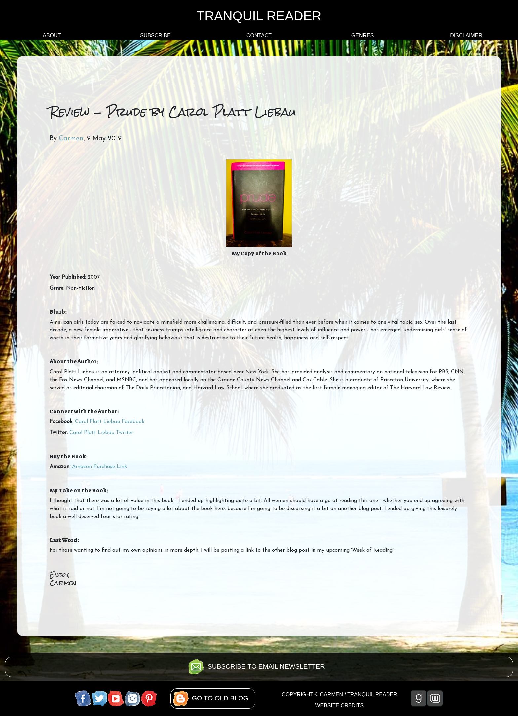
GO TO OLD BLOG (220, 698)
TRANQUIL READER (259, 16)
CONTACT (259, 35)
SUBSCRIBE (155, 35)
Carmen (71, 138)
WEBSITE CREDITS (339, 705)
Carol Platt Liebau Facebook (109, 421)
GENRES (363, 35)
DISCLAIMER (466, 35)
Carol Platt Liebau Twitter (101, 432)
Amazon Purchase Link (99, 466)
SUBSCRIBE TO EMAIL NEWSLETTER (266, 666)
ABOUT (52, 35)
